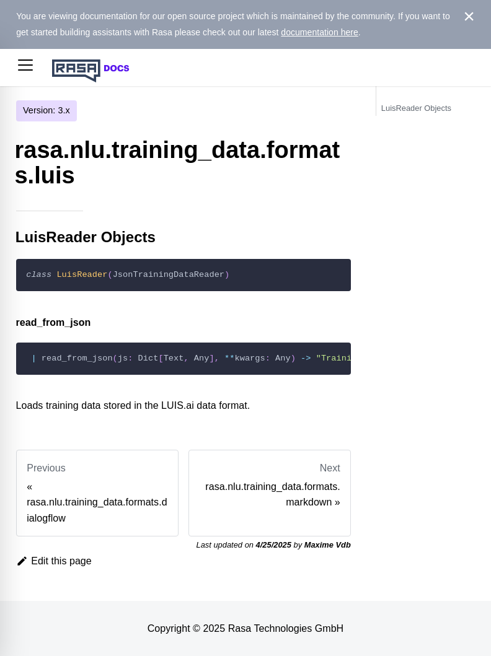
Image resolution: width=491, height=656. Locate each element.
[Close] (469, 17)
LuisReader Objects (416, 108)
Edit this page (54, 561)
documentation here (319, 32)
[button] (25, 67)
